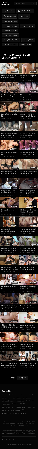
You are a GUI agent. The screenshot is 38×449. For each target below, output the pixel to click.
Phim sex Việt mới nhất (9, 395)
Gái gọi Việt (5, 410)
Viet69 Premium (5, 3)
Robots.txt (11, 439)
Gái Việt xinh (6, 398)
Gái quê (24, 410)
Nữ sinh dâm (6, 404)
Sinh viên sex (30, 401)
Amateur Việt (20, 401)
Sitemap (4, 439)
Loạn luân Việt (6, 413)
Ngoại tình (24, 413)
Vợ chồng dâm (15, 410)
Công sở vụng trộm (7, 407)
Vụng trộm (15, 413)
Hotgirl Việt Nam (16, 398)
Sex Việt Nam (22, 395)
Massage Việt (31, 407)
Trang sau (22, 378)
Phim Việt (30, 395)
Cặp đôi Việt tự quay (8, 401)
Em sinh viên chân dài (18, 404)
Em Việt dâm (27, 398)
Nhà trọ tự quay (20, 407)
